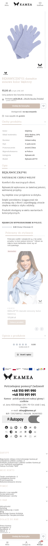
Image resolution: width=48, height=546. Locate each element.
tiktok (3, 531)
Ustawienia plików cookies (11, 461)
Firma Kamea (5, 526)
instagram (4, 527)
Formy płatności (7, 494)
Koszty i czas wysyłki (8, 492)
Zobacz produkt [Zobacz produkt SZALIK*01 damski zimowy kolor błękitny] (17, 322)
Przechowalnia (6, 480)
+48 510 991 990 (24, 391)
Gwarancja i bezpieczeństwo (12, 515)
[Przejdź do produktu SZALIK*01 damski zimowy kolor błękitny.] (25, 278)
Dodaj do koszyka (21, 106)
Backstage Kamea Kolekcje (11, 513)
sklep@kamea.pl (27, 410)
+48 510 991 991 (24, 395)
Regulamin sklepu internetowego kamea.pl (19, 459)
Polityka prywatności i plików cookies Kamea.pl (20, 462)
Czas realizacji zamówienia (11, 464)
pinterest (4, 533)
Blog (2, 512)
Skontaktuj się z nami (9, 510)
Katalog (3, 508)
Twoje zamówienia (8, 476)
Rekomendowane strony (10, 482)
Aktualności (5, 506)
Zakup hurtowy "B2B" (9, 466)
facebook (4, 529)
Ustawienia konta (7, 478)
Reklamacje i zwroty (8, 496)
